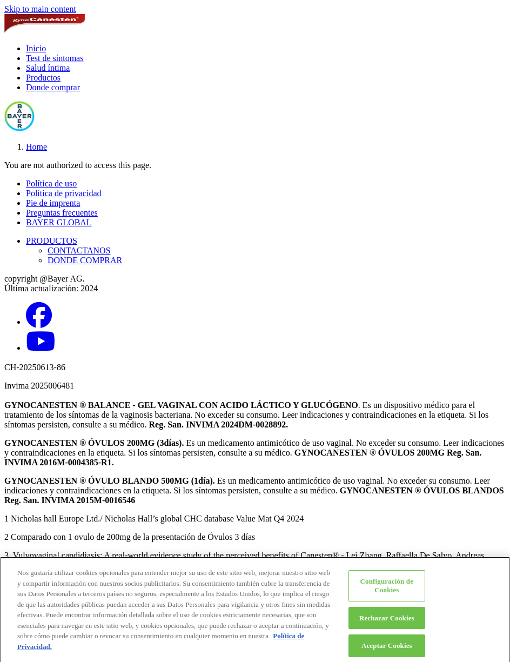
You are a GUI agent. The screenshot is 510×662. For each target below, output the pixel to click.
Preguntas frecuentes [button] (62, 212)
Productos (43, 77)
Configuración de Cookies (387, 588)
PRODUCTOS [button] (51, 240)
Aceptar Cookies (386, 649)
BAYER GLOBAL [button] (59, 222)
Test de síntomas (54, 58)
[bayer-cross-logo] (19, 128)
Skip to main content (40, 9)
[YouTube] (40, 347)
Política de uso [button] (51, 183)
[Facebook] (39, 321)
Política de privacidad (64, 193)
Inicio (36, 48)
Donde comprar (53, 87)
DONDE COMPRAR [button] (85, 260)
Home (36, 146)
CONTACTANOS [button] (79, 250)
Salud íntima (48, 67)
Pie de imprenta (53, 203)
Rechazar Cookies (386, 621)
